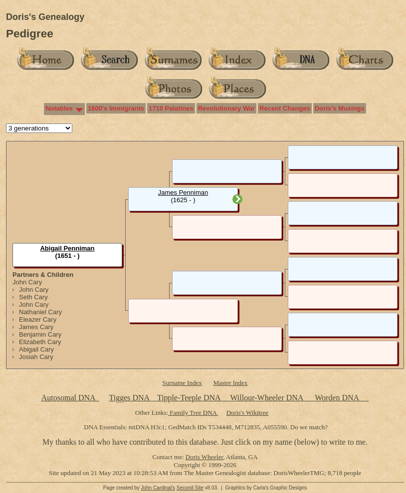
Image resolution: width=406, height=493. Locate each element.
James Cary (36, 327)
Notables (59, 108)
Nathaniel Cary (40, 312)
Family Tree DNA (193, 412)
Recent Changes (284, 108)
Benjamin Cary (40, 334)
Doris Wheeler (204, 457)
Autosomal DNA (70, 397)
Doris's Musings (340, 108)
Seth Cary (33, 297)
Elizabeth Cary (40, 342)
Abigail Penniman (67, 248)
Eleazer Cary (37, 319)
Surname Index (182, 382)
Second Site (190, 488)
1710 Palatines (171, 108)
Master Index (230, 382)
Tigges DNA (129, 397)
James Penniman (183, 192)
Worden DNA (338, 397)
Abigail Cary (36, 349)
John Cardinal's (158, 488)
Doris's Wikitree (247, 412)
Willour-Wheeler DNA (267, 397)
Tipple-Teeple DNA (188, 397)
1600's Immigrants (116, 108)
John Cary (27, 282)
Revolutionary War (226, 108)
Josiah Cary (36, 357)
